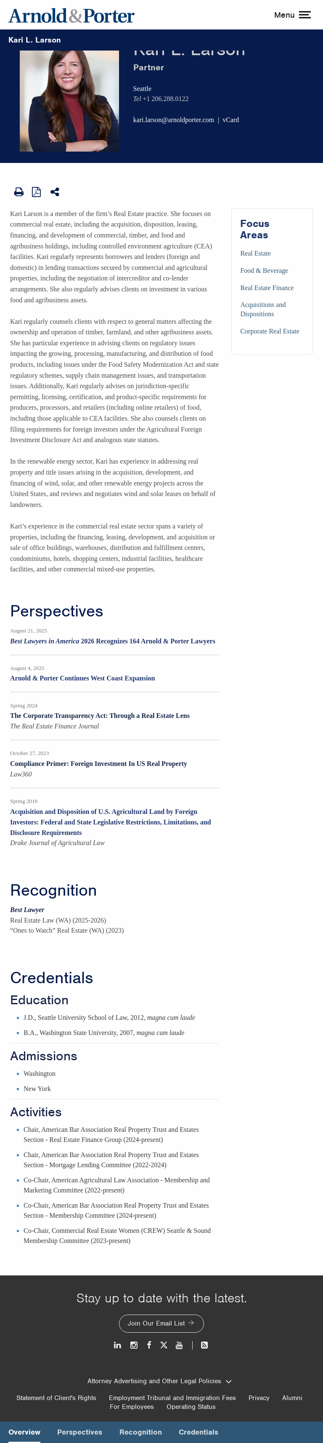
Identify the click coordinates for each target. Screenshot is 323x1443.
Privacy (259, 1398)
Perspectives (56, 611)
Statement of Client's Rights (56, 1398)
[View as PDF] (37, 191)
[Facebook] (149, 1345)
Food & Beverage (264, 270)
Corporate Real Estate (269, 331)
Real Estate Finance (267, 287)
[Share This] (55, 192)
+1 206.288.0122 (166, 98)
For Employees (132, 1407)
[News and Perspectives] (201, 1345)
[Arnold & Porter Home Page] (71, 14)
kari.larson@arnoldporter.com (173, 119)
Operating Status (191, 1407)
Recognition (53, 890)
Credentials (51, 977)
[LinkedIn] (118, 1345)
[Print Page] (19, 192)
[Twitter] (163, 1345)
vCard (230, 119)
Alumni (292, 1398)
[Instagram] (134, 1345)
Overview (24, 1432)
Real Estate (255, 253)
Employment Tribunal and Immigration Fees (172, 1398)
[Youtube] (180, 1345)
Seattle (142, 88)
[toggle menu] (291, 14)
